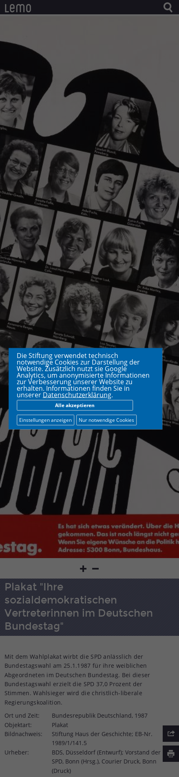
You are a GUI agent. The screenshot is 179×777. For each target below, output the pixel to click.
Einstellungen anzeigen (45, 419)
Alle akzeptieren (75, 404)
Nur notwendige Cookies (106, 419)
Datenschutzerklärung (77, 394)
